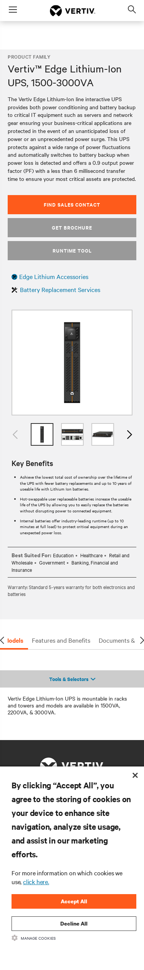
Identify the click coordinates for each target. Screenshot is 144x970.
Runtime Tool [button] (72, 250)
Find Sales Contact (72, 204)
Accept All (74, 901)
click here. (36, 881)
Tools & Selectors (72, 679)
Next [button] (128, 434)
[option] (72, 362)
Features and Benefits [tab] (61, 640)
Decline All (74, 923)
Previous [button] (15, 434)
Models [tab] (13, 640)
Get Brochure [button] (72, 227)
